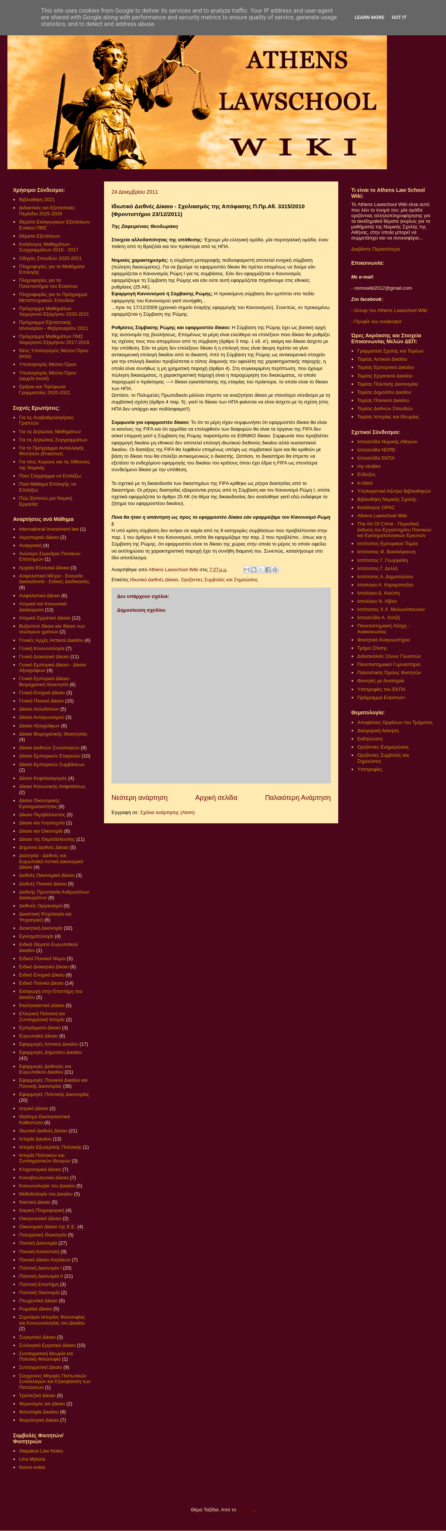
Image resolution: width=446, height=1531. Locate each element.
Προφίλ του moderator (378, 321)
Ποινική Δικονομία (38, 1243)
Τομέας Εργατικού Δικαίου (385, 376)
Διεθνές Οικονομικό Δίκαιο (46, 875)
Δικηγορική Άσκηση (378, 730)
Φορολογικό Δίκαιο (39, 1420)
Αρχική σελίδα (216, 797)
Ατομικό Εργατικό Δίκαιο (45, 618)
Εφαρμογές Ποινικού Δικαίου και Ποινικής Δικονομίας (53, 1083)
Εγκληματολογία (36, 936)
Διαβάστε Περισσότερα (375, 249)
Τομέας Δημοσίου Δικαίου (384, 392)
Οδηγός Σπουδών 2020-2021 (50, 258)
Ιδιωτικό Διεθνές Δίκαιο (154, 579)
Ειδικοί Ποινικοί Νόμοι (42, 958)
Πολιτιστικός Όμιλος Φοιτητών (389, 672)
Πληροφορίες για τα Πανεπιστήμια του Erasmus (48, 283)
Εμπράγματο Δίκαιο (40, 1027)
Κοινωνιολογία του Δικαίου (47, 1186)
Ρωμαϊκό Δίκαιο (35, 1309)
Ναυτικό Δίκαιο (34, 1202)
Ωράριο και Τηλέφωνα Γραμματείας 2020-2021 (44, 389)
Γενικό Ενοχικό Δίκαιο (42, 692)
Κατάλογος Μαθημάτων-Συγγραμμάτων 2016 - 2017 (48, 247)
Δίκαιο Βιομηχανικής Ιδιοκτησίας (53, 734)
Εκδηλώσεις (370, 739)
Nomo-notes (32, 1467)
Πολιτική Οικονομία (39, 1292)
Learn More (369, 17)
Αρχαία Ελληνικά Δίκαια (44, 567)
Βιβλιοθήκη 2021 (37, 199)
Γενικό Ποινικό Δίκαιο (41, 701)
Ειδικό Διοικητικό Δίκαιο (44, 966)
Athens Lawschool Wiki (382, 515)
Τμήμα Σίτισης (372, 648)
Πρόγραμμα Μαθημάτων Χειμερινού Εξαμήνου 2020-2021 (54, 311)
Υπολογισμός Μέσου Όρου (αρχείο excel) (47, 376)
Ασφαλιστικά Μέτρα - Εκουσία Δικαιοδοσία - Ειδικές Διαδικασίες (54, 579)
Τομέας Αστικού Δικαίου (382, 359)
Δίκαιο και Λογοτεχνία (42, 823)
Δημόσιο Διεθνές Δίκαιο (43, 847)
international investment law (48, 529)
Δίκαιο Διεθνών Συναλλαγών (49, 747)
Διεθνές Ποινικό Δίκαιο (43, 884)
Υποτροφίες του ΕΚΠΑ (381, 689)
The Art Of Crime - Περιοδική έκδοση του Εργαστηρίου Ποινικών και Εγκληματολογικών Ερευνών (394, 529)
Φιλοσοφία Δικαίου (38, 1412)
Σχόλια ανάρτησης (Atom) (167, 812)
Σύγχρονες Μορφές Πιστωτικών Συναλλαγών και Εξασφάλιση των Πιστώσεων (54, 1381)
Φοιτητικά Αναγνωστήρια (383, 640)
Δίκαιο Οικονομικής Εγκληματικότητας (39, 803)
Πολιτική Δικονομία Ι (40, 1268)
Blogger (245, 1509)
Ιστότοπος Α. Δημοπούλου (385, 576)
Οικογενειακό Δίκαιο (40, 1218)
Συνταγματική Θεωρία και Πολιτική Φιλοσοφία (46, 1356)
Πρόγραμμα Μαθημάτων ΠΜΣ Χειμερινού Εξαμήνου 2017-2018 (54, 339)
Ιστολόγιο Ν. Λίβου (377, 601)
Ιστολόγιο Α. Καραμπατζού (385, 585)
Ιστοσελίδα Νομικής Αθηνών (387, 441)
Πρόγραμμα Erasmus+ (381, 697)
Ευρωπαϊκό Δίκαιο (38, 1036)
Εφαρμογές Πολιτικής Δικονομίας (54, 1094)
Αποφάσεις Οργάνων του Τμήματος (395, 722)
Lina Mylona (32, 1459)
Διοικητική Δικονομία (40, 928)
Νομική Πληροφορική (41, 1210)
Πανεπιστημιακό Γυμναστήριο (388, 664)
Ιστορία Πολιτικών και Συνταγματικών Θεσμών (44, 1158)
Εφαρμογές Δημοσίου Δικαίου (50, 1052)
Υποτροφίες (369, 769)
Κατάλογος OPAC (376, 507)
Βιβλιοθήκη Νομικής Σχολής (387, 499)
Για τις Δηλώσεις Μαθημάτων (50, 431)
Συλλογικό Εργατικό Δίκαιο (47, 1345)
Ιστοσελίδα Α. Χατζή (378, 617)
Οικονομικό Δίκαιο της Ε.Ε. (47, 1226)
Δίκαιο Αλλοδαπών (39, 709)
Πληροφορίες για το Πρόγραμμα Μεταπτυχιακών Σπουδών (53, 297)
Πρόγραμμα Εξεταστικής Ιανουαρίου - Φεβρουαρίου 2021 (53, 325)
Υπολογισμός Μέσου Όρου (47, 364)
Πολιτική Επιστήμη (39, 1284)
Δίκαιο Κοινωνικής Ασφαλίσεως (52, 786)
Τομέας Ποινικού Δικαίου (383, 400)
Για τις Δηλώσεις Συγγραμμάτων (53, 440)
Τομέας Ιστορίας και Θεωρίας (388, 416)
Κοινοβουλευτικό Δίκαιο (44, 1177)
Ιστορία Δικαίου (35, 1139)
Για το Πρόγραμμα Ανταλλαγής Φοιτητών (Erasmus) (51, 451)
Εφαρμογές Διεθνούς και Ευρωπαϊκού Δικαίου (45, 1069)
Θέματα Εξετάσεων (39, 236)
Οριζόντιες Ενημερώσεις (383, 747)
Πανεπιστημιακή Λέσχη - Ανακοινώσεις (383, 628)
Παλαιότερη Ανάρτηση (298, 797)
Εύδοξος (366, 474)
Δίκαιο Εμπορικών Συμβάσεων (51, 764)
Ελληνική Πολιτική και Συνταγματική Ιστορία (42, 1016)
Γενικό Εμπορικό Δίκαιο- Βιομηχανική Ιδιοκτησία (44, 681)
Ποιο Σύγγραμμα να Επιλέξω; (50, 476)
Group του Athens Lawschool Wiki (390, 310)
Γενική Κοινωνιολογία (41, 648)
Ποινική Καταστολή (39, 1251)
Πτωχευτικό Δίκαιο (38, 1300)
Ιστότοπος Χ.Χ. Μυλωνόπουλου (391, 609)
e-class (364, 483)
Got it (399, 17)
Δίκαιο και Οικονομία (41, 831)
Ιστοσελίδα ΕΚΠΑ (376, 458)
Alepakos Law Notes (41, 1451)
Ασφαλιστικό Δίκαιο (39, 595)
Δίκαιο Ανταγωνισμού (41, 717)
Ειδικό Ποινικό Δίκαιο (41, 983)
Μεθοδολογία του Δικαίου (45, 1194)
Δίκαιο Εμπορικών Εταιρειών (49, 756)
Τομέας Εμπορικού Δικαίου (385, 367)
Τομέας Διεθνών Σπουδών (385, 408)
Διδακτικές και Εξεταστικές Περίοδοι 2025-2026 (47, 210)
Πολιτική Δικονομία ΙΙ (41, 1276)
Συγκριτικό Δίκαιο (37, 1337)
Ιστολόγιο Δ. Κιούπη (378, 593)
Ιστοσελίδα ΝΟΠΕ (376, 450)
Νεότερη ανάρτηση (140, 797)
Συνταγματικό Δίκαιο (40, 1367)
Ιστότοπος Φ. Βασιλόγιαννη (386, 551)
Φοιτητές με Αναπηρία (380, 681)
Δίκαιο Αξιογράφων (39, 725)
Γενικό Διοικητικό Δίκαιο (44, 656)
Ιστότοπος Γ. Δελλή (377, 568)
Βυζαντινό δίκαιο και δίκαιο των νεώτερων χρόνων (52, 629)
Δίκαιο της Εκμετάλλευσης (47, 839)
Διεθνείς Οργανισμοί (40, 905)
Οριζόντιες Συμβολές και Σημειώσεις (219, 579)
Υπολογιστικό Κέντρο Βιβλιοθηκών (394, 491)
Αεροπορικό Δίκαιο (39, 537)
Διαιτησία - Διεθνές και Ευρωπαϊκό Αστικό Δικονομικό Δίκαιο (51, 861)
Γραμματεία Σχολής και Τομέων (390, 351)
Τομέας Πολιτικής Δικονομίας (387, 384)
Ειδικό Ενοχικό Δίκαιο (42, 975)
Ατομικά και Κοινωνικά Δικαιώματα (43, 606)
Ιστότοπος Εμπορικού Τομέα (387, 543)
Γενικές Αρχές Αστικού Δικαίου (51, 640)
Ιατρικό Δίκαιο (33, 1108)
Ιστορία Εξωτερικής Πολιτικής (50, 1147)
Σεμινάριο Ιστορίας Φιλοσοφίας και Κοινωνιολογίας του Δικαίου (52, 1320)
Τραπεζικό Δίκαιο (37, 1395)
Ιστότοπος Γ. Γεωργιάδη (382, 560)
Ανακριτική (30, 545)
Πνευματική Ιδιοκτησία (42, 1235)
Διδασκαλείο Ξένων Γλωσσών (389, 656)
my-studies (369, 466)
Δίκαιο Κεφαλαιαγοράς (43, 778)
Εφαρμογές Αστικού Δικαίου (48, 1044)
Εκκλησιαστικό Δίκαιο (41, 1005)
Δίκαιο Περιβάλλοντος (42, 814)
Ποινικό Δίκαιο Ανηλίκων (44, 1260)
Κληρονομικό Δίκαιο (40, 1169)
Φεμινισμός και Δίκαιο (42, 1403)
